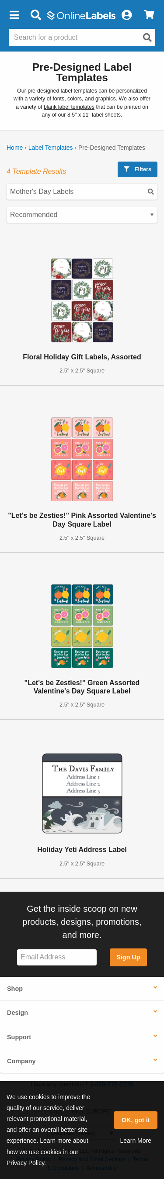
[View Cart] (149, 15)
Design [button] (17, 1012)
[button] (13, 15)
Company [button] (21, 1061)
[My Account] (126, 15)
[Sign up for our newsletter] (57, 957)
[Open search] (147, 37)
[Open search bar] (35, 15)
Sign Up (128, 957)
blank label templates (69, 107)
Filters (137, 169)
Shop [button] (15, 988)
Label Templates (50, 147)
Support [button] (19, 1037)
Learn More (135, 1140)
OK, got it (136, 1120)
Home (15, 147)
